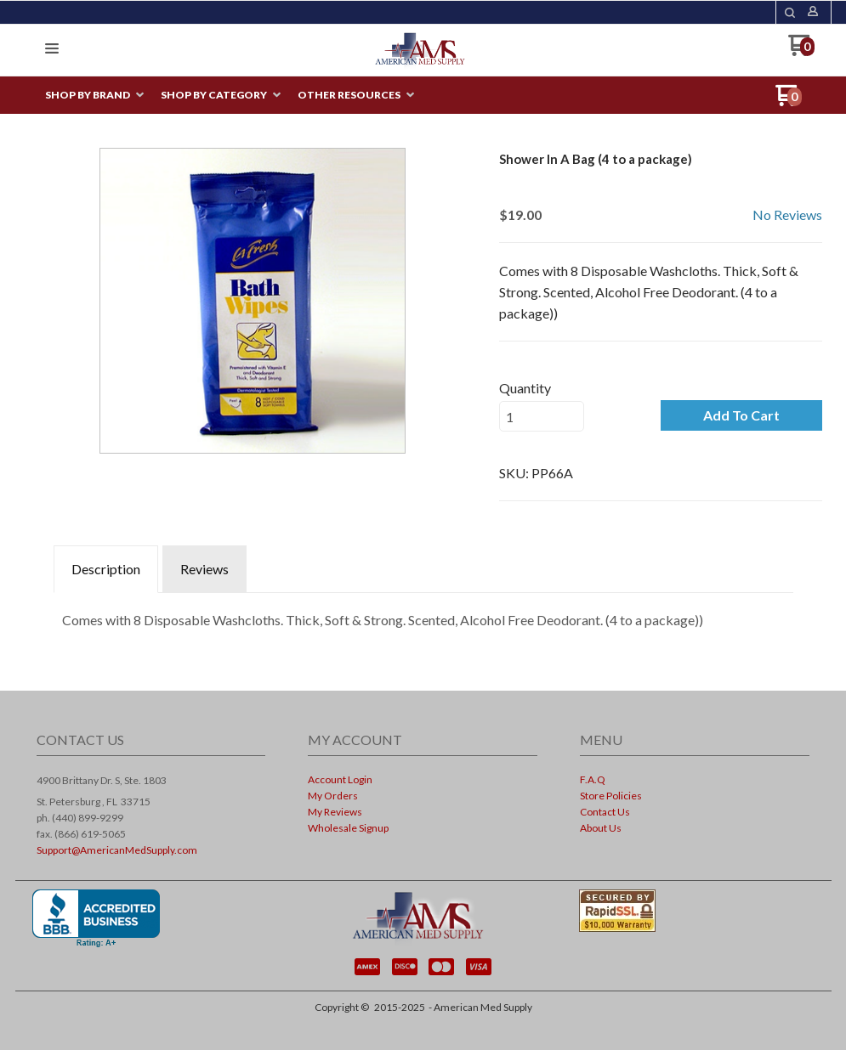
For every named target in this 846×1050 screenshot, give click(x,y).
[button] (52, 49)
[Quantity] (541, 416)
